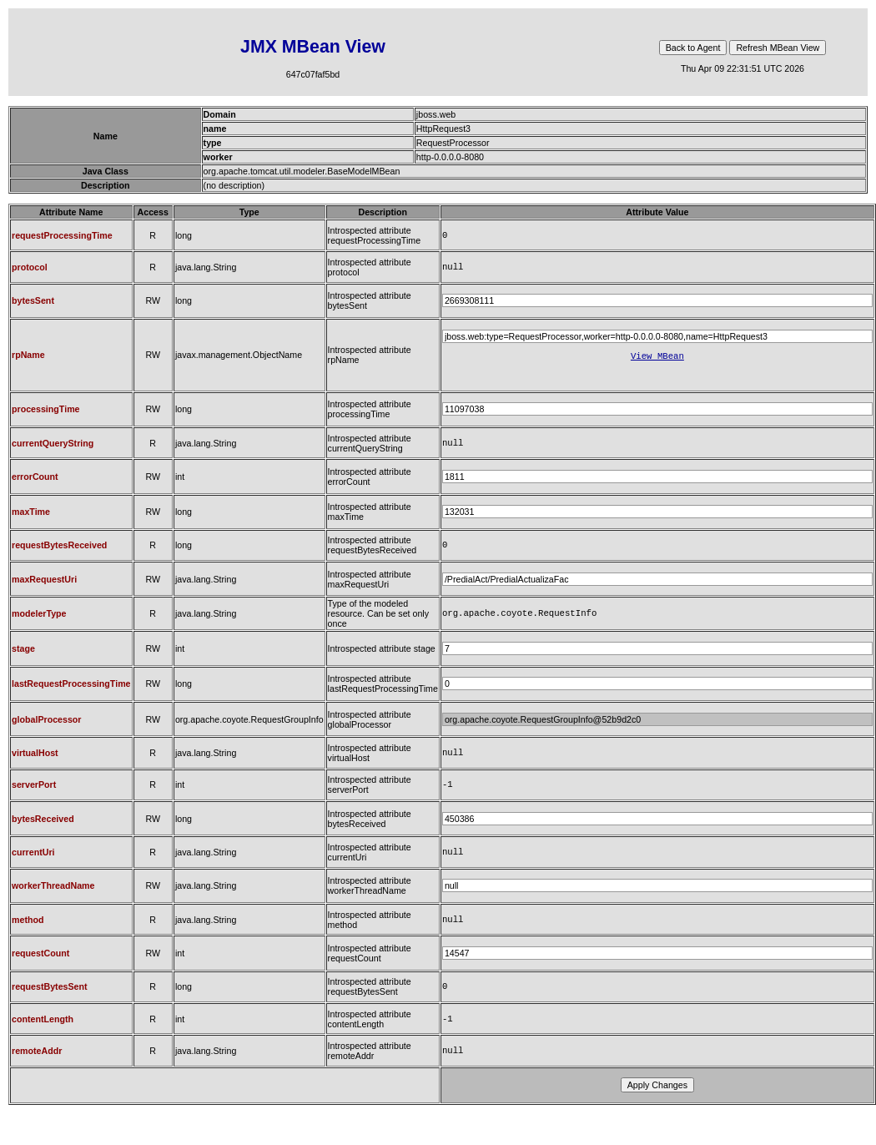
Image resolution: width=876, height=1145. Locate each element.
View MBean (657, 360)
